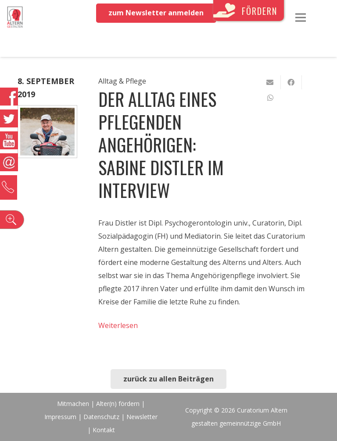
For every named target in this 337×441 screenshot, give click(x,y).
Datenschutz (101, 417)
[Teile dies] (291, 82)
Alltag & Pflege (122, 81)
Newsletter (142, 417)
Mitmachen (73, 403)
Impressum (60, 417)
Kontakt (104, 430)
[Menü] (301, 17)
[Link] (15, 17)
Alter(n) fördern (118, 403)
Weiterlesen (118, 325)
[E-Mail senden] (270, 82)
